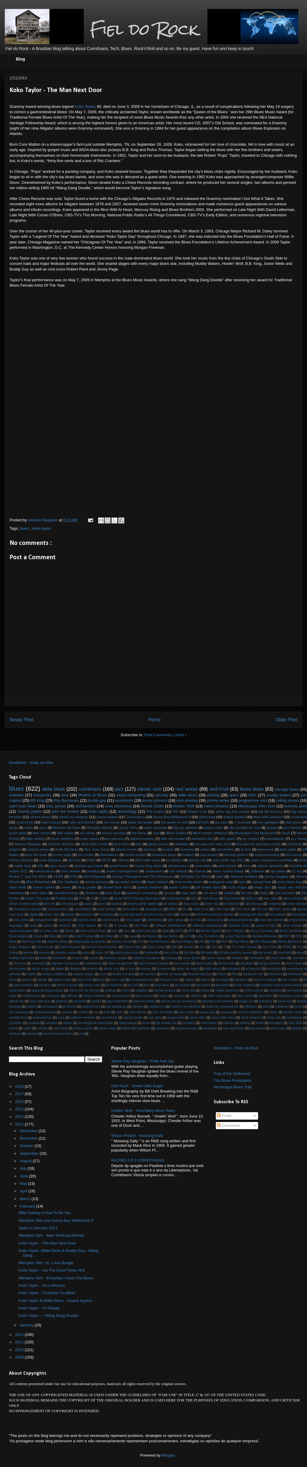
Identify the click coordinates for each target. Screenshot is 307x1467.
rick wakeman (18, 1012)
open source (51, 822)
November (29, 1138)
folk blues (275, 974)
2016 (20, 1101)
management (44, 919)
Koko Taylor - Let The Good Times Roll (51, 1270)
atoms (88, 903)
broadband (231, 903)
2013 (20, 1124)
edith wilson (212, 968)
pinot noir (284, 1001)
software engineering (207, 925)
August (26, 1161)
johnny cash (92, 985)
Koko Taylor (85, 106)
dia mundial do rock (244, 827)
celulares (237, 958)
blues (25, 528)
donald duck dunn (117, 887)
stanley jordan (132, 1017)
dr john (246, 849)
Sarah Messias (70, 947)
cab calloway (254, 903)
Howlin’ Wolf (183, 806)
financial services (200, 974)
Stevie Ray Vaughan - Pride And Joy (142, 1061)
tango (13, 827)
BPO (191, 931)
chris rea (20, 963)
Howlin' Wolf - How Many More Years (143, 1110)
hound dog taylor (148, 866)
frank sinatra (283, 909)
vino (156, 833)
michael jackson (165, 990)
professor (69, 1006)
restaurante (154, 871)
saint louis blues (23, 806)
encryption (274, 968)
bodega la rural (220, 882)
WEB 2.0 (252, 898)
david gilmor (130, 909)
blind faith (284, 952)
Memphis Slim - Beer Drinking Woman (51, 1235)
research (65, 925)
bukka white (213, 827)
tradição (228, 1023)
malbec (188, 855)
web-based (257, 1028)
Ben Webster (235, 931)
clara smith (17, 887)
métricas (71, 995)
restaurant (282, 1006)
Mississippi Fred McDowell (254, 833)
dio (185, 909)
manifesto (65, 919)
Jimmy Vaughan (276, 876)
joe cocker (86, 855)
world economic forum (58, 1033)
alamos (28, 952)
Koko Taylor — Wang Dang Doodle (48, 1315)
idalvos (205, 979)
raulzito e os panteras (185, 1006)
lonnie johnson (155, 800)
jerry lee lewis (36, 855)
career (205, 849)
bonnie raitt (197, 860)
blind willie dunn (147, 860)
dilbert (173, 909)
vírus (127, 931)
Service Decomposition (102, 947)
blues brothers (63, 838)
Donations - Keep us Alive (31, 762)
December (29, 1131)
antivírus (149, 849)
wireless (32, 1033)
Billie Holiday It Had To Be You (44, 1212)
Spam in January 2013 (37, 1228)
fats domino (148, 974)
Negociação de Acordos (89, 941)
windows (15, 1033)
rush (107, 1012)
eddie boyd (201, 909)
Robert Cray (197, 811)
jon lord (133, 985)
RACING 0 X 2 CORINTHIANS (137, 1160)
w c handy (299, 838)
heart (101, 979)
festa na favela (172, 974)
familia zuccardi (123, 974)
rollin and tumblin (82, 822)
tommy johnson (21, 860)
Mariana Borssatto (264, 936)
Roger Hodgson (20, 947)
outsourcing (215, 919)
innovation (203, 866)
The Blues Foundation (233, 1080)
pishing (213, 795)
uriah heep (60, 1028)
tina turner (294, 855)
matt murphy (111, 919)
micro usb (188, 990)
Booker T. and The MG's (28, 876)
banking (116, 903)
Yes (299, 947)
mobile (205, 990)
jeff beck (202, 822)
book (43, 958)
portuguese (50, 1006)
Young (13, 952)
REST (106, 860)
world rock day (146, 931)
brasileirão (59, 958)
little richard (42, 833)
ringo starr (189, 893)
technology (127, 811)
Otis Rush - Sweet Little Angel (136, 1086)
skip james (293, 822)
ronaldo (67, 1012)
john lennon (227, 866)
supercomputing (267, 855)
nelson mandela (94, 995)
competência (93, 963)
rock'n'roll (219, 789)
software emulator (82, 1017)
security (161, 795)
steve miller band (223, 1017)
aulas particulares (127, 952)
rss (96, 1012)
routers (83, 1012)
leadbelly (181, 844)
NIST (286, 936)
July (24, 1168)
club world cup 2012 (228, 860)
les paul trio (115, 838)
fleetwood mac (253, 974)
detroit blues (17, 968)
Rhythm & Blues (92, 795)
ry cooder (121, 925)
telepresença (128, 1023)
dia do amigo (41, 968)
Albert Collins (176, 833)
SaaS (286, 833)
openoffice (265, 995)
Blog (20, 59)
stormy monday (113, 833)
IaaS (220, 876)
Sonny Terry (128, 827)
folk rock (262, 909)
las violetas (182, 985)
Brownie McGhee (66, 827)
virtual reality (107, 1028)
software (257, 871)
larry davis (162, 985)
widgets (297, 1028)
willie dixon (187, 795)
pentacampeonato (241, 919)
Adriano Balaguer (27, 844)
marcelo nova (86, 919)
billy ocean (265, 952)
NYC (299, 936)
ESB (73, 876)
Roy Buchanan (66, 800)
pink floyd (113, 893)
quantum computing (142, 893)
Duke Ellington (50, 860)
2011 (20, 1342)
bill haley (207, 952)
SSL (194, 898)
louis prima (21, 919)
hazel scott (84, 979)
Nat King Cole (31, 941)
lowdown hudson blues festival (281, 985)
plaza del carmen (271, 919)
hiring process (169, 979)
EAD (65, 936)
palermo (62, 1001)
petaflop (93, 871)
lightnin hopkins (142, 838)
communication (57, 909)
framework (295, 974)
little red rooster (173, 838)
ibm (139, 844)
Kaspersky (42, 795)
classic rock (149, 789)
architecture (85, 806)
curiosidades (83, 909)
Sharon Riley (133, 947)
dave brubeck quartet (153, 963)
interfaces (240, 979)
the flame (139, 833)
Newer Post (22, 719)
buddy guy (97, 800)
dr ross (130, 968)
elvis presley (187, 800)
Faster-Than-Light (37, 898)
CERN (58, 876)
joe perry (45, 985)
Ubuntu (123, 860)
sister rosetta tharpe (228, 871)
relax (266, 1006)
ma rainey (87, 833)
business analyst (115, 958)
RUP (224, 941)
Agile (165, 931)
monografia (294, 990)
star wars (154, 1017)
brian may (212, 903)
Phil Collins (155, 811)
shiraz (273, 1012)
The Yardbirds (68, 882)
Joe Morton (149, 936)
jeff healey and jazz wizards (214, 914)
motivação (53, 995)
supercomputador (21, 931)
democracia (226, 963)
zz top (297, 871)
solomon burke (239, 925)
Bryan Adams (18, 936)
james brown (158, 844)
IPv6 (82, 898)
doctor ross (111, 968)
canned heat (261, 882)
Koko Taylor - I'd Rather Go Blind (46, 1293)
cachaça (171, 958)
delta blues (53, 789)
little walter (65, 833)
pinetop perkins (236, 855)
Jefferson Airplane (244, 876)
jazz (119, 789)
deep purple (86, 887)
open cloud (244, 995)
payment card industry (217, 1001)
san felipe (141, 925)
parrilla (96, 1001)
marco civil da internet (84, 990)
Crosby (38, 936)
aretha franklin (234, 817)
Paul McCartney (159, 941)
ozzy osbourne (40, 1001)
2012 (20, 1334)
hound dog (106, 914)
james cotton (179, 887)
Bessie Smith (152, 806)
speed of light (266, 925)
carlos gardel (192, 958)
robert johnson (216, 806)
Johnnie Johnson (61, 844)
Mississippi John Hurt (256, 806)
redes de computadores (222, 1006)
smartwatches (42, 1017)
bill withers (170, 903)
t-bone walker (107, 817)
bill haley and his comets (235, 952)
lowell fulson (17, 990)
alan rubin (270, 898)
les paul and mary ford (212, 844)
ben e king (171, 952)
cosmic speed (43, 887)
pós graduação (116, 1006)
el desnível (253, 968)
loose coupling (245, 985)
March (26, 1198)
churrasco (38, 963)
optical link (16, 1001)
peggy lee (246, 1001)
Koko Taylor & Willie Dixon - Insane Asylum (55, 1300)
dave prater (182, 963)
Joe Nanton (171, 936)
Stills (174, 947)
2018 (20, 1086)
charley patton (29, 811)
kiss (146, 985)
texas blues (252, 789)
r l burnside (242, 822)
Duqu (52, 936)
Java (132, 936)
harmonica (266, 849)
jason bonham (23, 985)
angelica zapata (66, 952)
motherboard (31, 995)
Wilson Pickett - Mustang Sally (137, 1135)
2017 (20, 1094)
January (27, 1325)
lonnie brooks (135, 855)
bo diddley (174, 860)
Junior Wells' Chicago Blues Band (137, 898)
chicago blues (287, 789)
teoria (146, 1023)
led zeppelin (277, 914)
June (24, 1176)
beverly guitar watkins (143, 903)
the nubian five (166, 1023)
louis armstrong (118, 806)
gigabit (33, 914)
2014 (20, 1116)
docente (92, 968)
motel (12, 995)
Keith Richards (66, 849)
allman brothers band (23, 903)
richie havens (86, 925)
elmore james (40, 817)
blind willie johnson (268, 817)
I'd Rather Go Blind (195, 876)
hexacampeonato (142, 979)
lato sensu (203, 985)
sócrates (51, 1023)
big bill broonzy (270, 811)
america (44, 952)
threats (70, 931)
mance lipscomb (270, 866)
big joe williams (185, 827)
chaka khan (278, 958)
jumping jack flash (251, 914)
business (187, 849)
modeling (275, 990)
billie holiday (35, 838)
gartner (27, 979)
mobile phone (253, 990)
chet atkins (299, 958)
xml (81, 1033)
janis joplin (288, 849)
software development (170, 925)
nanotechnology (66, 893)
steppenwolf (175, 1017)
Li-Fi (187, 936)
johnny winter (218, 800)
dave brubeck (106, 909)
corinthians (90, 789)
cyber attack (89, 838)
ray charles (250, 838)
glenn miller (52, 914)
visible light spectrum (136, 1028)
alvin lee (49, 903)
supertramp (294, 1017)
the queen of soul (174, 822)
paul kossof (209, 855)
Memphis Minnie (99, 827)
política (31, 1006)
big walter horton (127, 882)
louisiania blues (164, 855)
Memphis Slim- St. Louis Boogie (45, 1263)
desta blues (294, 963)
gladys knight (62, 979)
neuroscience (120, 995)
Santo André (45, 947)
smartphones (18, 1017)
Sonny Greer (156, 947)
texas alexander (140, 822)
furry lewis (122, 844)
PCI (139, 941)
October (27, 1145)
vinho (28, 827)
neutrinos (92, 893)
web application (233, 1028)
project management (122, 871)
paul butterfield (117, 1001)
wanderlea (163, 1028)
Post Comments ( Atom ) (165, 735)
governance (119, 866)
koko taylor (41, 528)
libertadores (109, 855)
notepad (179, 995)
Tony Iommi (232, 898)
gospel (272, 827)
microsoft (295, 844)
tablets (67, 1023)
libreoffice (222, 985)
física (12, 979)
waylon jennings (187, 1028)
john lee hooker (65, 811)
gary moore (59, 866)
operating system (290, 995)
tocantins (188, 1023)
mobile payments (227, 990)
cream (66, 887)
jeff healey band (208, 887)
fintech (222, 974)
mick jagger (133, 919)
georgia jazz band (89, 866)
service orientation (250, 1012)
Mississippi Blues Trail (233, 1087)
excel (103, 974)
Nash (12, 941)
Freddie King (64, 898)
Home (154, 719)
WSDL (286, 947)
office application (219, 995)
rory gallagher (268, 822)
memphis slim (202, 838)
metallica (142, 990)
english (31, 974)
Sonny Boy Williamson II (171, 817)
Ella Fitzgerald (94, 876)
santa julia (207, 1012)
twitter (27, 1028)
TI (224, 947)
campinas (274, 903)
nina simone (70, 871)
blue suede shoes (188, 882)
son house (112, 822)
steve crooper (292, 925)
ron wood (210, 893)
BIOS (178, 931)
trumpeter (276, 1023)
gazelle (42, 979)
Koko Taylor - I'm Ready (38, 1308)
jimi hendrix (293, 827)
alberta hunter (126, 849)
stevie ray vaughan (73, 817)
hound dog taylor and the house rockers (146, 914)
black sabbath (157, 882)
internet (185, 914)
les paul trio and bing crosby (259, 844)
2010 (20, 1350)
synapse (34, 1023)
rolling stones (287, 800)
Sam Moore (210, 898)
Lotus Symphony (207, 936)
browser (77, 958)
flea (234, 974)
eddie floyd (222, 909)
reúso (298, 1006)
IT (92, 898)
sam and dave (163, 1012)
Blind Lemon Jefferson (210, 833)
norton (163, 995)
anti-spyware (69, 903)
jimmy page (62, 855)
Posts (224, 1115)
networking (154, 919)
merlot (125, 990)
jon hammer (114, 985)
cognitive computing (65, 963)
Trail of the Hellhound (232, 1073)
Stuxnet (188, 947)
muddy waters (278, 795)
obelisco (196, 995)
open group (176, 919)
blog (300, 952)
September (30, 1153)
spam (234, 795)
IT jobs (103, 898)
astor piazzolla (155, 827)
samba (229, 893)
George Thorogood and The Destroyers (142, 876)
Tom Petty (270, 947)
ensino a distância (54, 974)
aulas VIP (102, 952)
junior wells (17, 833)
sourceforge (109, 1017)
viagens (15, 849)
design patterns (269, 963)
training (245, 1023)
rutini (119, 1012)
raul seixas (187, 789)
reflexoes (250, 1006)
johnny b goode (67, 985)
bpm (242, 882)
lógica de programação (47, 990)
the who (247, 893)
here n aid (118, 979)
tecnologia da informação (95, 1023)
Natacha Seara (57, 941)
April (24, 1191)
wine (42, 827)
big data (189, 952)
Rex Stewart (263, 941)
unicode (42, 1028)
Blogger (168, 1455)
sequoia (226, 1012)
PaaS (91, 860)
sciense (200, 871)
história (190, 979)
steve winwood (251, 1017)
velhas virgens (83, 1028)
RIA (201, 941)
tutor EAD (295, 1023)
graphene (86, 914)
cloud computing (131, 795)
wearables (210, 1028)
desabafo (246, 963)
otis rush (195, 919)
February (28, 1206)
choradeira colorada (27, 909)
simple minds (293, 1012)
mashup (110, 990)
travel (259, 1023)
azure (102, 903)
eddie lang (23, 866)
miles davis (38, 893)
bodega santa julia (21, 958)
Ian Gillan (106, 936)
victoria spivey (38, 849)
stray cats (274, 1017)
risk (105, 925)
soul (65, 795)
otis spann (228, 838)
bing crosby (191, 903)
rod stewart (178, 871)
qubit (33, 925)
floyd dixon (242, 909)
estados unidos (83, 974)
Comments (228, 1125)
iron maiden (290, 979)
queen (47, 925)
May (24, 1183)
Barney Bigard (211, 931)
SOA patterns (176, 898)
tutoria (13, 1028)
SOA (252, 795)
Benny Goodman (262, 931)
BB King (37, 800)
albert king (207, 817)
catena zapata (216, 958)
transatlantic (275, 838)
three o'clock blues (93, 931)
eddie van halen (187, 968)
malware (16, 795)
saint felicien (137, 1012)
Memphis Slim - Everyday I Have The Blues (55, 1278)
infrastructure (178, 866)
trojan (264, 893)
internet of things (265, 979)
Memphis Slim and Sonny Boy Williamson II (55, 1220)
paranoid (79, 1001)
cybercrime (24, 822)
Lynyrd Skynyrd (235, 936)
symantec (15, 1023)
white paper (278, 1028)
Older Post (286, 719)
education (233, 968)
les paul (221, 822)
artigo (86, 952)
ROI (212, 941)
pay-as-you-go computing (178, 1001)
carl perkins (225, 849)
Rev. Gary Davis (96, 849)
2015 (20, 1109)
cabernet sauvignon (146, 958)
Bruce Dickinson (291, 931)
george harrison (150, 887)
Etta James (56, 806)
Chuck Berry (135, 817)
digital (60, 968)
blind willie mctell (94, 844)
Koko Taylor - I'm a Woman (41, 1285)
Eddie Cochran (84, 936)
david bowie (204, 963)
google (70, 914)
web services (285, 893)
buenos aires (296, 806)
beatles (168, 849)
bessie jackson (96, 882)
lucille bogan (237, 887)
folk (40, 866)
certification (257, 958)
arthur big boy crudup (232, 811)
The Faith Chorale (244, 947)
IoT (121, 936)
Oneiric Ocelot (122, 941)
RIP (176, 811)
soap (61, 1017)
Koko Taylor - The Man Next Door (47, 1243)
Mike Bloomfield (38, 882)
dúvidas (146, 968)
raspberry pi (156, 1006)
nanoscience (45, 871)
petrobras (265, 1001)
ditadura (75, 968)
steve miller (197, 1017)
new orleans (144, 995)
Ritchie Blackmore (289, 941)
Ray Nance (241, 941)
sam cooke (186, 1012)
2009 (20, 1357)
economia (163, 968)
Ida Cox (74, 860)
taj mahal (278, 871)
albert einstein (292, 898)
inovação (222, 979)
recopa (169, 893)
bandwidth (152, 952)
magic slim (262, 887)
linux (246, 866)
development (154, 909)
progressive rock (253, 800)
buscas (94, 958)
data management (120, 963)
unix (115, 931)
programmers (91, 1006)
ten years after (49, 931)
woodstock (124, 800)
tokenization (209, 1023)
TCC (214, 947)
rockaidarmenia (44, 1012)
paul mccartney (144, 1001)
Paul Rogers (184, 941)
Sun (202, 947)
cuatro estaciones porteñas (271, 860)
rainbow (137, 1006)
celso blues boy (289, 882)
